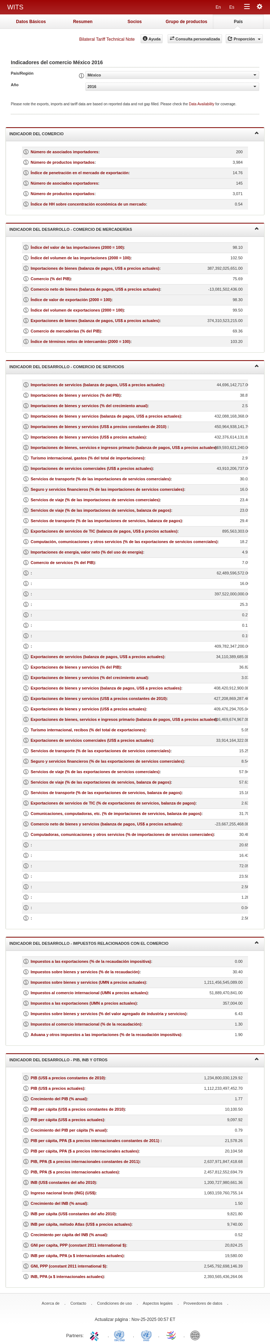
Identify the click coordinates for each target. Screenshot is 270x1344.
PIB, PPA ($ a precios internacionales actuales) (75, 1172)
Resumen (83, 21)
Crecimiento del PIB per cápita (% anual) (69, 1130)
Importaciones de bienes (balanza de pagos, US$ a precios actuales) (95, 268)
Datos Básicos (31, 21)
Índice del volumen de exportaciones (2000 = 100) (77, 310)
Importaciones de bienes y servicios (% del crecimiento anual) (89, 406)
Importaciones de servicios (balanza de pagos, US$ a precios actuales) (97, 385)
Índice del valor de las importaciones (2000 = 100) (77, 247)
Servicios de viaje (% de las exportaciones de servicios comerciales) (95, 772)
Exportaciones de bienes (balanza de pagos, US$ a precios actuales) (95, 320)
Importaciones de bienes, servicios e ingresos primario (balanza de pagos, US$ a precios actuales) (124, 447)
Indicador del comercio (134, 133)
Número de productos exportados (62, 193)
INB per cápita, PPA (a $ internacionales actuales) (77, 1255)
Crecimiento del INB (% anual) (59, 1203)
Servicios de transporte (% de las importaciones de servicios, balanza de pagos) (106, 521)
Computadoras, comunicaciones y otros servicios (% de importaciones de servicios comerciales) (122, 834)
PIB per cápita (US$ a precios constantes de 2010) (78, 1109)
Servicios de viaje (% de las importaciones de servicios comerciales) (95, 500)
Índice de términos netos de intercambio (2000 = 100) (80, 341)
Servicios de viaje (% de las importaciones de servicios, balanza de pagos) (101, 510)
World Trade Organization (171, 1335)
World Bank (197, 1335)
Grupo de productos (186, 21)
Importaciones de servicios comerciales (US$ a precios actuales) (92, 468)
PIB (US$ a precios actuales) (57, 1088)
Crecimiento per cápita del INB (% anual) (69, 1235)
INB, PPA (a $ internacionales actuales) (67, 1276)
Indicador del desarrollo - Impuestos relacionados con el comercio (134, 943)
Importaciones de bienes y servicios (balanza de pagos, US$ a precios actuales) (106, 416)
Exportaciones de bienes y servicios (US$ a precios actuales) (88, 709)
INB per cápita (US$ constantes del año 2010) (73, 1214)
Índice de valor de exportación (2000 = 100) (71, 300)
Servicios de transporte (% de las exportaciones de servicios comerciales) (101, 751)
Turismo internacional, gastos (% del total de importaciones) (87, 458)
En (218, 7)
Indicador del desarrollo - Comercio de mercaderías (134, 229)
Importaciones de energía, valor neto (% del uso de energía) (87, 552)
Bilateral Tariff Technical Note (107, 39)
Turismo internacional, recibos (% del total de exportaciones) (88, 730)
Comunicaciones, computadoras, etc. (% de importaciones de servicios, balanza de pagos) (116, 813)
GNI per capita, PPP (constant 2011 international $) (78, 1245)
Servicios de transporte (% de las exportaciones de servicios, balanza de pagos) (106, 792)
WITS (15, 7)
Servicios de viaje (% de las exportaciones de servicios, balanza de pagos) (101, 782)
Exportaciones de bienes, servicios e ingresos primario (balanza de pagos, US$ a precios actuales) (124, 719)
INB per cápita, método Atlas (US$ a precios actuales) (81, 1224)
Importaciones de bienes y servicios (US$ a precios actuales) (88, 437)
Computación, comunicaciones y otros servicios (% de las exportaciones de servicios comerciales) (124, 541)
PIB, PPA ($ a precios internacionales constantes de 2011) (85, 1161)
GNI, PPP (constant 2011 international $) (68, 1266)
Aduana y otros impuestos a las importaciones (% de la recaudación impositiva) (106, 1034)
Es (231, 7)
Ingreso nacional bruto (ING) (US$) (63, 1193)
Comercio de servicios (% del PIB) (63, 562)
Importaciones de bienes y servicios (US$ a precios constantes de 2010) (99, 426)
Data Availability (202, 104)
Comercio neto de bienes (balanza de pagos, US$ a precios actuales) (95, 289)
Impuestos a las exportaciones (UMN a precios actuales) (84, 1003)
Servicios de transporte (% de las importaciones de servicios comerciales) (101, 479)
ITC (95, 1335)
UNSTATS (146, 1335)
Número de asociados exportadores (64, 183)
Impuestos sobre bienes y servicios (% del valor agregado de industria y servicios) (108, 1014)
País (238, 21)
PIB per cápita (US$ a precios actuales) (67, 1120)
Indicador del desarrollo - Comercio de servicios (134, 366)
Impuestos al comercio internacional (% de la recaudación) (86, 1024)
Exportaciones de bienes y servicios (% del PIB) (76, 667)
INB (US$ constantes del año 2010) (63, 1182)
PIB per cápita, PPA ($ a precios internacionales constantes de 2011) (95, 1140)
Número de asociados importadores (64, 152)
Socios (135, 21)
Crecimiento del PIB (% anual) (59, 1099)
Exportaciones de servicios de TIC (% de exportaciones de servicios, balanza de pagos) (113, 803)
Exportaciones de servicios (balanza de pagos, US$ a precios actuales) (97, 657)
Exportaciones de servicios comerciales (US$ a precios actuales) (92, 740)
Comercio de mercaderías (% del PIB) (66, 331)
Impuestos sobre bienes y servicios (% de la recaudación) (85, 972)
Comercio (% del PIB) (51, 279)
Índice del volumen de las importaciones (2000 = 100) (80, 258)
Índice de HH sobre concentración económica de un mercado (88, 204)
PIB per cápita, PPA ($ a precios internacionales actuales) (85, 1151)
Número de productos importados (62, 162)
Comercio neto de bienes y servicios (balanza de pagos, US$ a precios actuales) (106, 824)
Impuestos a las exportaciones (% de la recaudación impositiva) (91, 961)
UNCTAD (121, 1335)
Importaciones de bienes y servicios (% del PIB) (75, 395)
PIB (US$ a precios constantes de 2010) (68, 1078)
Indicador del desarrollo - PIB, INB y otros (134, 1059)
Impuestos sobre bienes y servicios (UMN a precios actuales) (88, 982)
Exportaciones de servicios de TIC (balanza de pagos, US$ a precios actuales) (104, 531)
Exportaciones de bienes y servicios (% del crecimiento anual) (89, 677)
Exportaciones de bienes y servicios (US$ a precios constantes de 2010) (99, 698)
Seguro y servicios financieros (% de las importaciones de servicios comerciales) (107, 489)
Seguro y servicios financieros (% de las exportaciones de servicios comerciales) (107, 761)
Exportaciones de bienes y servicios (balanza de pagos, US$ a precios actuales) (106, 688)
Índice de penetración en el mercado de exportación (79, 173)
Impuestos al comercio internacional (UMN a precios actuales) (89, 993)
